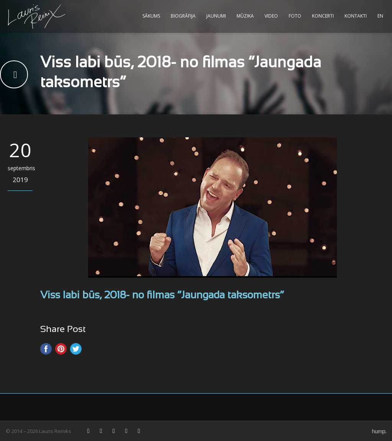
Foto (295, 16)
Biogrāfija (183, 16)
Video (271, 16)
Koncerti (323, 16)
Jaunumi (216, 16)
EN (380, 16)
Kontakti (356, 16)
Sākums (151, 16)
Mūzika (245, 16)
